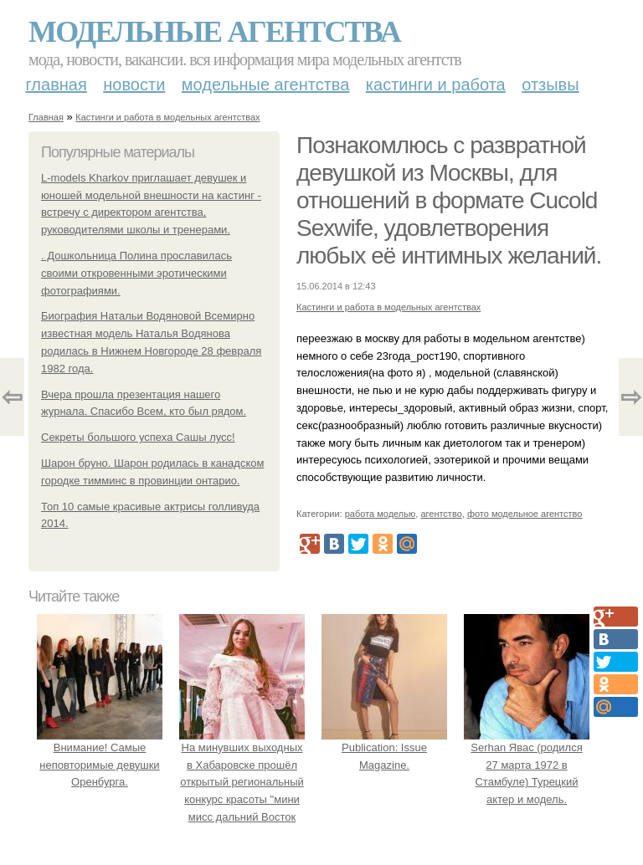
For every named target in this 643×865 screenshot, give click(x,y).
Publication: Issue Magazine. (384, 747)
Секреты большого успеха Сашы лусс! (138, 437)
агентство (440, 514)
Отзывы (550, 84)
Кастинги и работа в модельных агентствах (167, 117)
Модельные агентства (214, 32)
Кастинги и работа (436, 84)
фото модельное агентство (525, 514)
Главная (56, 84)
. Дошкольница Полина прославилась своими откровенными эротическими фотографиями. (136, 273)
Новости (134, 84)
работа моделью (380, 514)
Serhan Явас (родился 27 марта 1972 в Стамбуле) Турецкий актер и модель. (526, 765)
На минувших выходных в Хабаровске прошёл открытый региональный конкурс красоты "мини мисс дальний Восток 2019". (242, 782)
